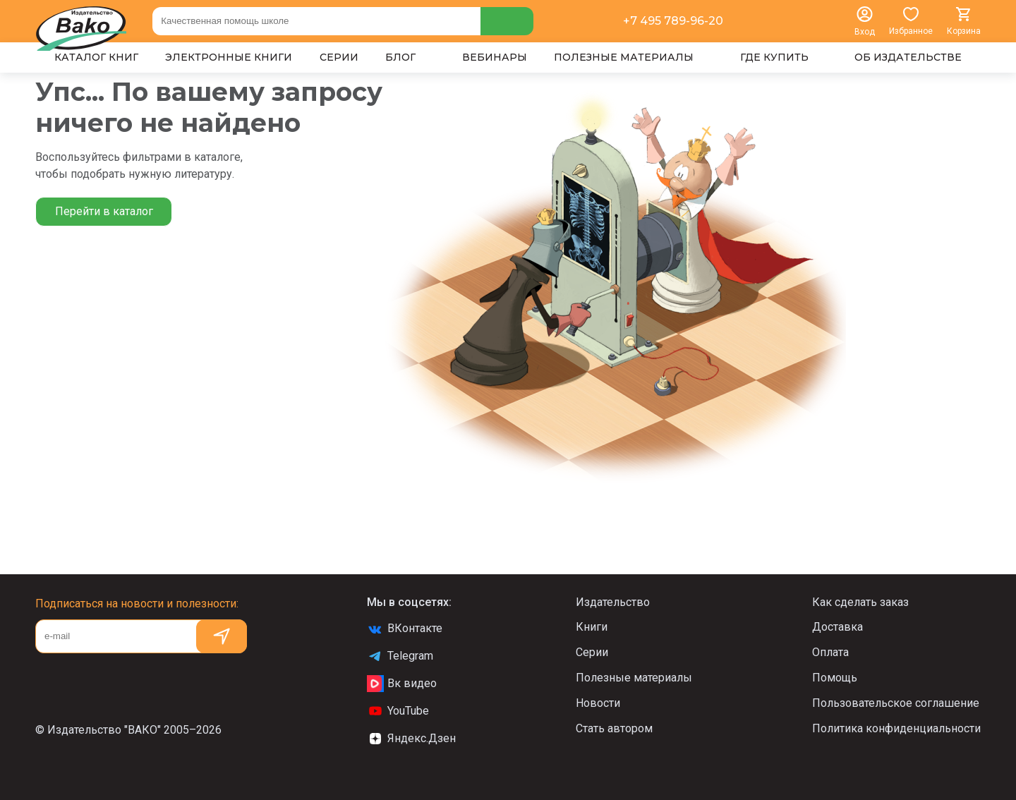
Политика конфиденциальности (896, 728)
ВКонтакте (404, 628)
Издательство (613, 602)
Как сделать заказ (860, 602)
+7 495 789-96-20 (673, 21)
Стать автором (614, 728)
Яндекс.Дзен (411, 738)
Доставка (837, 627)
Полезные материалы (634, 677)
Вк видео (402, 683)
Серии (592, 652)
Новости (598, 703)
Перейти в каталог (104, 211)
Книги (591, 627)
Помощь (834, 677)
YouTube (398, 711)
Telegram (400, 656)
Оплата (830, 652)
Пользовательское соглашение (895, 703)
